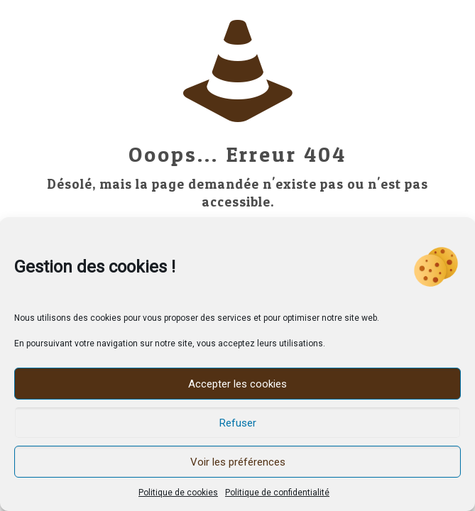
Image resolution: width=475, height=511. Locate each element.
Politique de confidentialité (277, 493)
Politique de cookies (178, 493)
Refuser (237, 423)
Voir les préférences (237, 462)
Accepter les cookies (237, 384)
